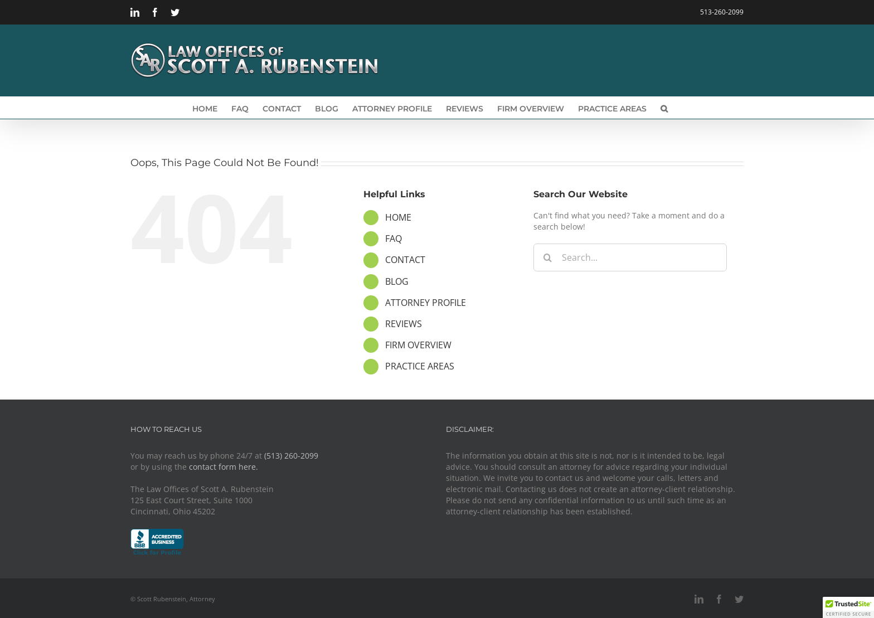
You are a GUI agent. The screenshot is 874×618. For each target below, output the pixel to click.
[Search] (547, 257)
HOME (398, 217)
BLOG (397, 281)
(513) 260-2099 (291, 455)
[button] (664, 107)
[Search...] (630, 257)
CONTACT (405, 260)
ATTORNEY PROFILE (425, 302)
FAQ (393, 238)
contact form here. (223, 466)
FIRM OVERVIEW (418, 345)
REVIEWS (403, 324)
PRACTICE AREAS (419, 366)
